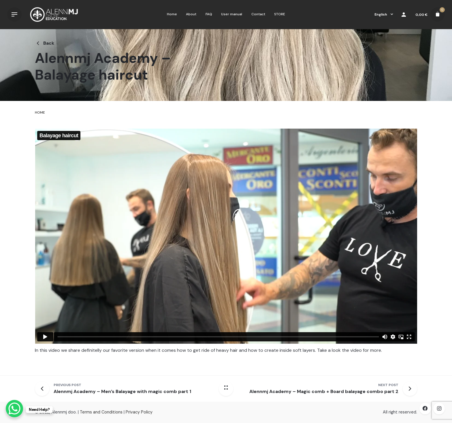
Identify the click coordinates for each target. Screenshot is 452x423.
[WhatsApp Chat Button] (14, 408)
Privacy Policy (139, 412)
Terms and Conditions (101, 412)
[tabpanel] (226, 246)
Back (44, 43)
